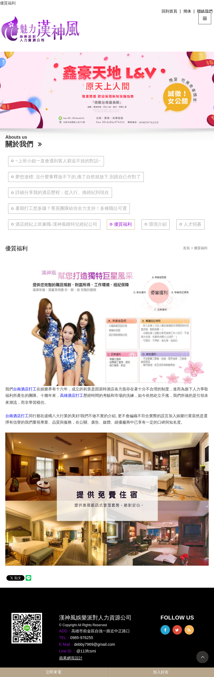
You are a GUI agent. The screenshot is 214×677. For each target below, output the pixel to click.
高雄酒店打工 (71, 395)
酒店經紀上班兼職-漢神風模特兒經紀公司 (56, 224)
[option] (107, 90)
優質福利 (123, 224)
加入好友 (161, 672)
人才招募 (192, 224)
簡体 (187, 11)
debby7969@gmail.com (94, 644)
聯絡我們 (205, 11)
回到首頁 (169, 11)
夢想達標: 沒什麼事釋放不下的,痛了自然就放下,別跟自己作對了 (78, 176)
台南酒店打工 (25, 389)
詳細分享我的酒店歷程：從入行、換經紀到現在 (62, 192)
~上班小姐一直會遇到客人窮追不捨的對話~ (58, 161)
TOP (202, 657)
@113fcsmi (86, 651)
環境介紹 (158, 224)
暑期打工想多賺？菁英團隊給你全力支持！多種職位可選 (71, 208)
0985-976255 (81, 637)
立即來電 (53, 672)
